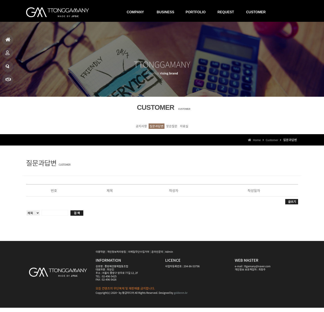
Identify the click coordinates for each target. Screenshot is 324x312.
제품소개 (7, 55)
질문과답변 (7, 68)
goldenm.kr (181, 297)
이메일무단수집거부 (138, 255)
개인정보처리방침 (116, 255)
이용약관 (100, 255)
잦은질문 (180, 127)
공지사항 (116, 127)
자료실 (209, 127)
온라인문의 (157, 255)
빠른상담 (8, 81)
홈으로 (8, 41)
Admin (169, 255)
